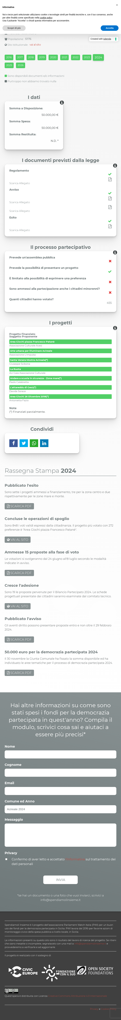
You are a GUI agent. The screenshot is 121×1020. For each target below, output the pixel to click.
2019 (42, 57)
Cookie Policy (108, 1008)
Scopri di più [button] (14, 28)
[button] (116, 4)
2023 (87, 57)
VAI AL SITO (17, 540)
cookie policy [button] (46, 17)
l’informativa (75, 859)
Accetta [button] (110, 28)
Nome (10, 746)
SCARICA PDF (19, 506)
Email (9, 783)
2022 (75, 57)
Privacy (11, 853)
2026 (21, 65)
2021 (64, 57)
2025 (9, 65)
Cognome (13, 764)
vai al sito (35, 44)
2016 (9, 57)
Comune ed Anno (20, 801)
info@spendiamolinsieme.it (90, 943)
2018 (31, 57)
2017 (20, 57)
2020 (53, 57)
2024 (98, 57)
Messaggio (14, 819)
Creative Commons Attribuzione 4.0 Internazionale (77, 995)
